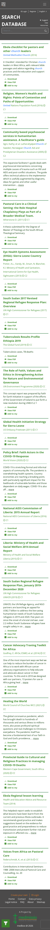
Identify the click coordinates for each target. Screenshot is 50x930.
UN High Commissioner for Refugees (21, 310)
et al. (17, 143)
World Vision (9, 460)
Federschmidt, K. (11, 859)
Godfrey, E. (8, 653)
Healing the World (15, 701)
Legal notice (11, 902)
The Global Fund (11, 344)
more (21, 185)
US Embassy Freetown (14, 429)
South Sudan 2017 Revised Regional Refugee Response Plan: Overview (25, 302)
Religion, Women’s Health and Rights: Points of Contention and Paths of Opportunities (24, 97)
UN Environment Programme (18, 386)
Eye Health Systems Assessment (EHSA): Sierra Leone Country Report (24, 256)
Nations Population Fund (19, 105)
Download (11, 79)
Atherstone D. (10, 219)
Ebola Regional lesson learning (23, 795)
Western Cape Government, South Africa (23, 769)
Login (23, 11)
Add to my (11, 85)
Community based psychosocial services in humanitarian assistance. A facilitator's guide (24, 136)
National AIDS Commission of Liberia (21, 516)
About (30, 902)
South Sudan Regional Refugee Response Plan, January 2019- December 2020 (23, 585)
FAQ (22, 902)
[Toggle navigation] (44, 4)
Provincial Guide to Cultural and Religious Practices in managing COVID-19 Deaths (24, 761)
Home (12, 898)
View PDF (10, 82)
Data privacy (35, 898)
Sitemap (41, 902)
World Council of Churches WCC (19, 705)
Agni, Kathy (8, 143)
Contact (22, 898)
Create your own (19, 895)
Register (33, 11)
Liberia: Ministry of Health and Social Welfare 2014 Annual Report (23, 547)
